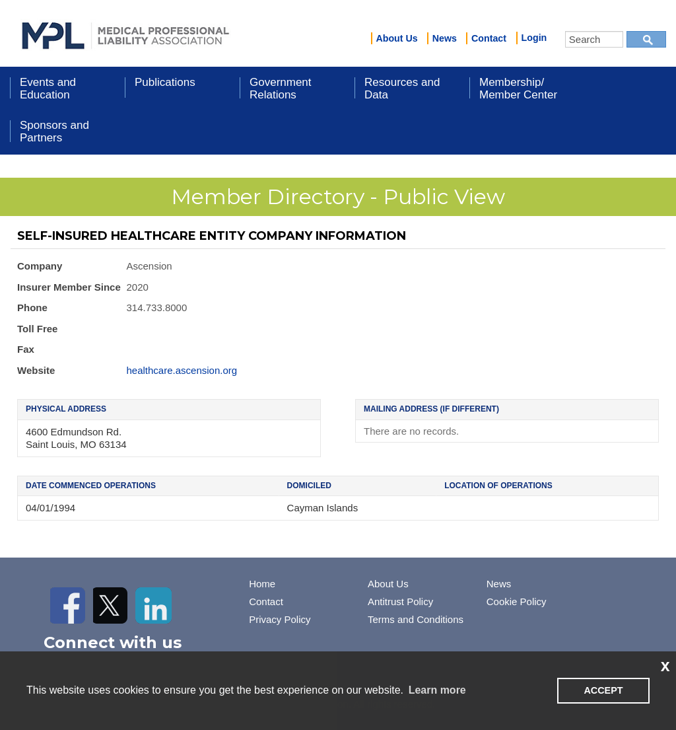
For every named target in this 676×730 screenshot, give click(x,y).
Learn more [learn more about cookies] (437, 690)
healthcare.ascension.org (182, 370)
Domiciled (309, 485)
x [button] (665, 665)
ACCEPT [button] (603, 690)
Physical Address (66, 409)
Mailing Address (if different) (431, 409)
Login (534, 37)
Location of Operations (498, 485)
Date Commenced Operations (91, 485)
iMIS (125, 34)
